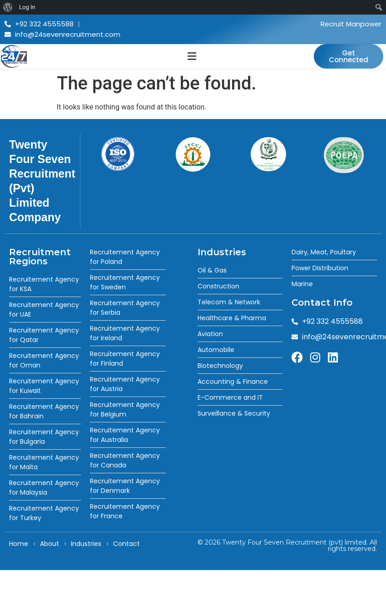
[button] (191, 56)
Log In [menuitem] (27, 7)
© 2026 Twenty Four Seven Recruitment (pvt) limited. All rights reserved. (287, 545)
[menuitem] (8, 7)
